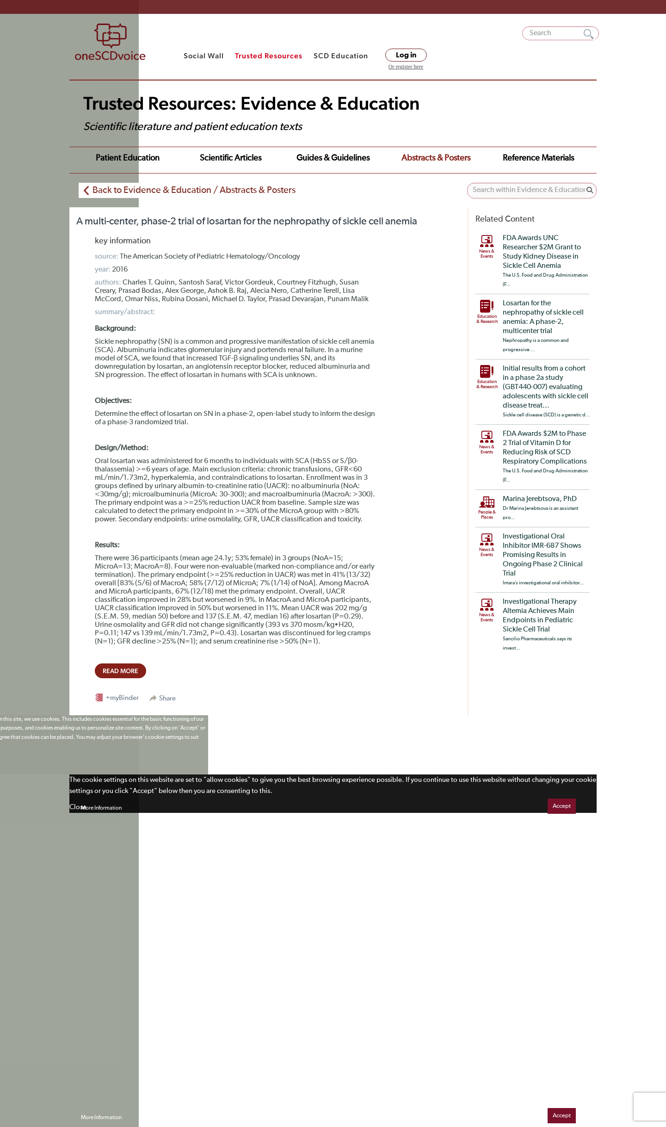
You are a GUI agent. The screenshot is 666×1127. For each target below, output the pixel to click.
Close (77, 807)
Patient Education (128, 158)
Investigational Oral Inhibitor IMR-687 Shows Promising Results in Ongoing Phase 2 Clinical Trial (543, 555)
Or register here (405, 66)
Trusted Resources (268, 55)
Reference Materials (538, 158)
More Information (101, 808)
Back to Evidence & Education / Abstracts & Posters (194, 190)
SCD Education (341, 55)
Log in (406, 55)
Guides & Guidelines (333, 158)
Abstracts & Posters (435, 158)
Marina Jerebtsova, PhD (540, 499)
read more (120, 671)
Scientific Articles (230, 158)
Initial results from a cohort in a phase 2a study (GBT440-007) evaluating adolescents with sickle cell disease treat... (545, 387)
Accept (562, 806)
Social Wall (204, 55)
